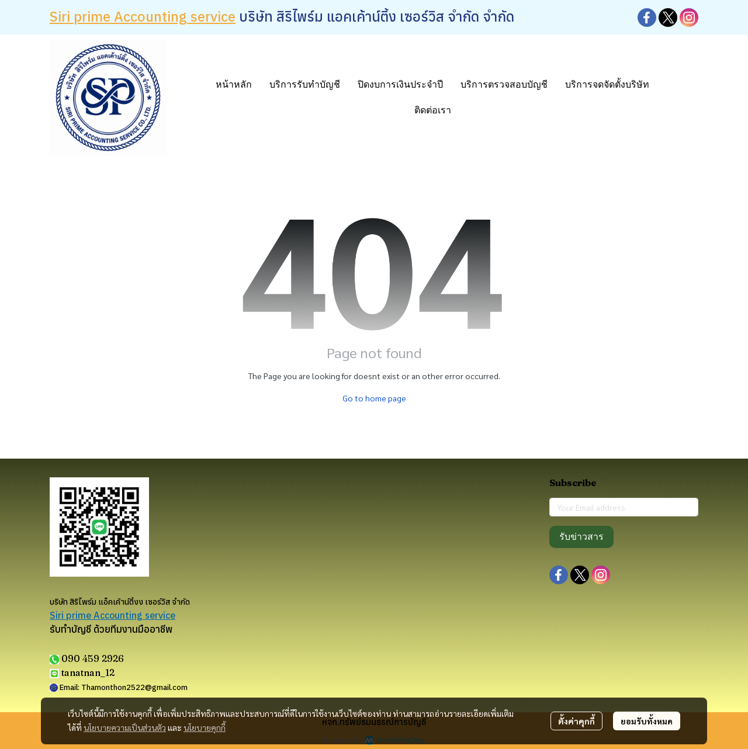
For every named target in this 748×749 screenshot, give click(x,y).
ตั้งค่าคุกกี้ (576, 721)
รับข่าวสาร (581, 536)
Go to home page (374, 398)
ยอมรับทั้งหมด (647, 721)
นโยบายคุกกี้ (204, 727)
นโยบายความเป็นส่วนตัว (125, 727)
